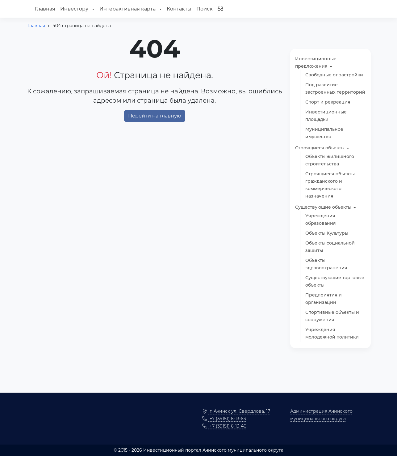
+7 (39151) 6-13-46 (224, 426)
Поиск (204, 9)
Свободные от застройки (334, 75)
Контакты (179, 9)
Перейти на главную (154, 116)
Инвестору (75, 9)
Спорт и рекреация (327, 102)
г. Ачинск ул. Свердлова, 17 (236, 411)
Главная (45, 9)
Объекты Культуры (326, 233)
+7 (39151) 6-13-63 (224, 418)
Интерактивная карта (128, 9)
